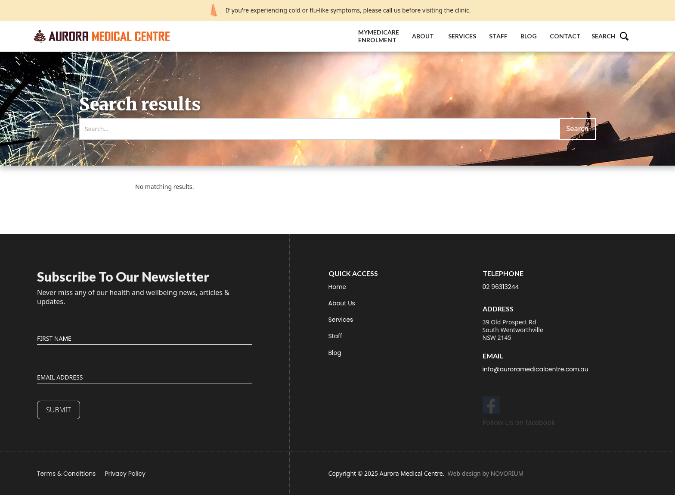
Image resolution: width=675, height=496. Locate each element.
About (423, 36)
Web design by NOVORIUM (486, 473)
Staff (498, 36)
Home (337, 287)
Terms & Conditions (66, 473)
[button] (614, 36)
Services (462, 36)
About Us (341, 303)
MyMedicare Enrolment (378, 36)
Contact (565, 36)
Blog (528, 36)
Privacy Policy (125, 473)
